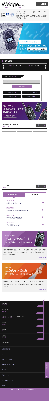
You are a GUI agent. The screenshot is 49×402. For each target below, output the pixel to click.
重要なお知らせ (14, 195)
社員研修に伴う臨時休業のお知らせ (24, 210)
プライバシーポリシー (7, 381)
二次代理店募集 (6, 351)
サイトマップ (5, 376)
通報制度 (4, 386)
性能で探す (12, 92)
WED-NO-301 (15, 66)
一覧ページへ (40, 126)
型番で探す (32, 97)
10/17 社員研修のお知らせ (24, 218)
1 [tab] (23, 57)
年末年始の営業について (24, 202)
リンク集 (4, 371)
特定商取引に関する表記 (8, 366)
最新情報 (35, 195)
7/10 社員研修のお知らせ (24, 225)
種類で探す (12, 97)
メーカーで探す (32, 92)
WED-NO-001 (34, 66)
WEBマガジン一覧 (6, 361)
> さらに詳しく (42, 259)
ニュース (4, 356)
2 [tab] (26, 57)
